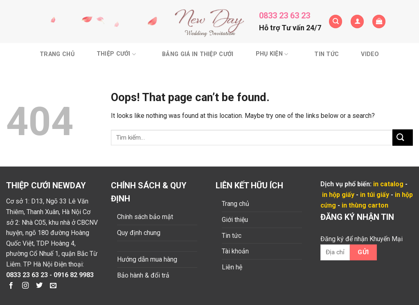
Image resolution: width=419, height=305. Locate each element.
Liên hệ (232, 267)
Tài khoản (235, 251)
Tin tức (326, 54)
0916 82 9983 (74, 275)
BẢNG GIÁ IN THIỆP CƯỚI (197, 54)
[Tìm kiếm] (335, 21)
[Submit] (402, 137)
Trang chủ (57, 54)
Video (370, 54)
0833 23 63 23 (284, 15)
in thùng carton (365, 205)
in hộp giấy (338, 195)
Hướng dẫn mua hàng (147, 259)
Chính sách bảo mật (145, 217)
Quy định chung (138, 233)
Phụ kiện (272, 54)
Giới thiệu (235, 220)
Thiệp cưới (116, 54)
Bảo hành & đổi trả (143, 275)
